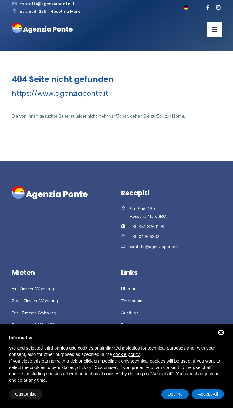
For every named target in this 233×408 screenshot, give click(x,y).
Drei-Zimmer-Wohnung (34, 313)
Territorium (131, 301)
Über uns (130, 289)
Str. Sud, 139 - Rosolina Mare (46, 11)
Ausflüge (130, 313)
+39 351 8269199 (147, 227)
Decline (175, 393)
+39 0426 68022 (146, 237)
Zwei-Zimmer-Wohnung (35, 301)
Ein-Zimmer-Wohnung (33, 289)
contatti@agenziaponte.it (43, 4)
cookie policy (126, 354)
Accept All (208, 393)
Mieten (23, 272)
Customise (26, 393)
